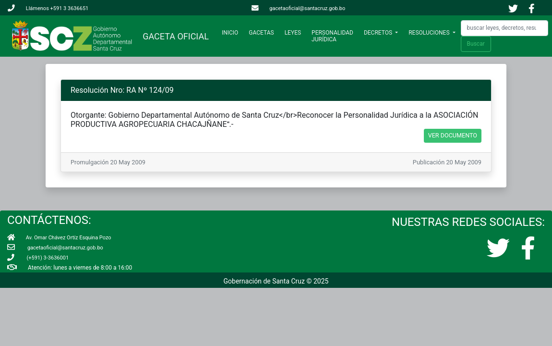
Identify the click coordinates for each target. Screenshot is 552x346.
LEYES (293, 32)
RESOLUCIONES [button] (429, 32)
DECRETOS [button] (379, 32)
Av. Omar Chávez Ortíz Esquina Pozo (59, 238)
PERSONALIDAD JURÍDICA (332, 36)
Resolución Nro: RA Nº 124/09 (122, 90)
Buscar (476, 43)
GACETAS (261, 32)
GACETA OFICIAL (173, 36)
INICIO (232, 32)
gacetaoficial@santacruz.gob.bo (299, 8)
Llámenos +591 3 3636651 (48, 8)
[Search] (504, 28)
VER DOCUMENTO (452, 135)
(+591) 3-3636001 (38, 258)
